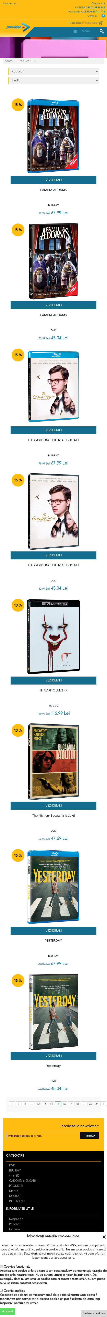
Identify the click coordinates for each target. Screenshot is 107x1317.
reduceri (25, 61)
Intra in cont (9, 3)
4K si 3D (14, 1175)
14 (51, 1104)
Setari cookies (94, 1313)
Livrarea (14, 1229)
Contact (92, 16)
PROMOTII (16, 1186)
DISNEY (14, 1191)
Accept (7, 1311)
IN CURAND (17, 1201)
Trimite (89, 1135)
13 (45, 1104)
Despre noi (98, 3)
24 (96, 1104)
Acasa (9, 61)
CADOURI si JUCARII (22, 1180)
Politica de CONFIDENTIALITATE (86, 12)
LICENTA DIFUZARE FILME (90, 8)
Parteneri (15, 1224)
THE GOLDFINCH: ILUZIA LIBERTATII (53, 440)
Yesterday (53, 1066)
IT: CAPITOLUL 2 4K (53, 690)
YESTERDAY (53, 940)
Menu (86, 31)
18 (77, 1104)
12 (38, 1104)
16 (64, 1104)
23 (90, 1104)
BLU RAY (15, 1170)
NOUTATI (15, 1196)
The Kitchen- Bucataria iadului (53, 815)
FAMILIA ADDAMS (53, 190)
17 (71, 1104)
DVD (12, 1165)
